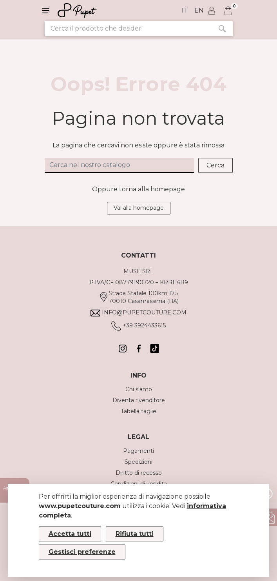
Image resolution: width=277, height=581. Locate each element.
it (185, 10)
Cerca (215, 165)
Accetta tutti (70, 533)
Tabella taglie (138, 411)
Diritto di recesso (139, 472)
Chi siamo (138, 389)
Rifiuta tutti (135, 533)
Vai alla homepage (139, 207)
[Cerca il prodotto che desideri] (128, 28)
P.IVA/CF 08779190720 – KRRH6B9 (138, 282)
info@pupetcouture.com (144, 312)
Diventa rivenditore (138, 400)
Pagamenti (138, 450)
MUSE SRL (138, 271)
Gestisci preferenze (82, 552)
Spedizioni (138, 461)
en (199, 10)
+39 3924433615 (144, 325)
